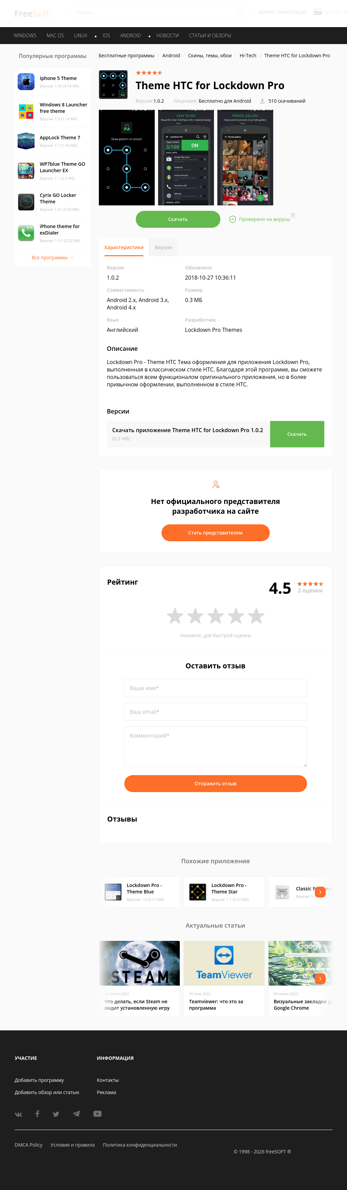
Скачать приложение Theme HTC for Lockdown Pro (187, 430)
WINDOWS (25, 35)
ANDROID (130, 35)
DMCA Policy (29, 1145)
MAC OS (55, 35)
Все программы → (52, 257)
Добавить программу (39, 1080)
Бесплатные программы (127, 55)
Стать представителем (215, 532)
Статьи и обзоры (210, 35)
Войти (266, 12)
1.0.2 (150, 101)
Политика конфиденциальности (140, 1145)
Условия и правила (72, 1145)
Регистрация (292, 12)
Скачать (178, 219)
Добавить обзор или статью (47, 1092)
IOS (106, 35)
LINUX (80, 35)
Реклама (106, 1092)
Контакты (108, 1080)
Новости (167, 35)
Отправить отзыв (216, 783)
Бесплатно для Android (225, 101)
